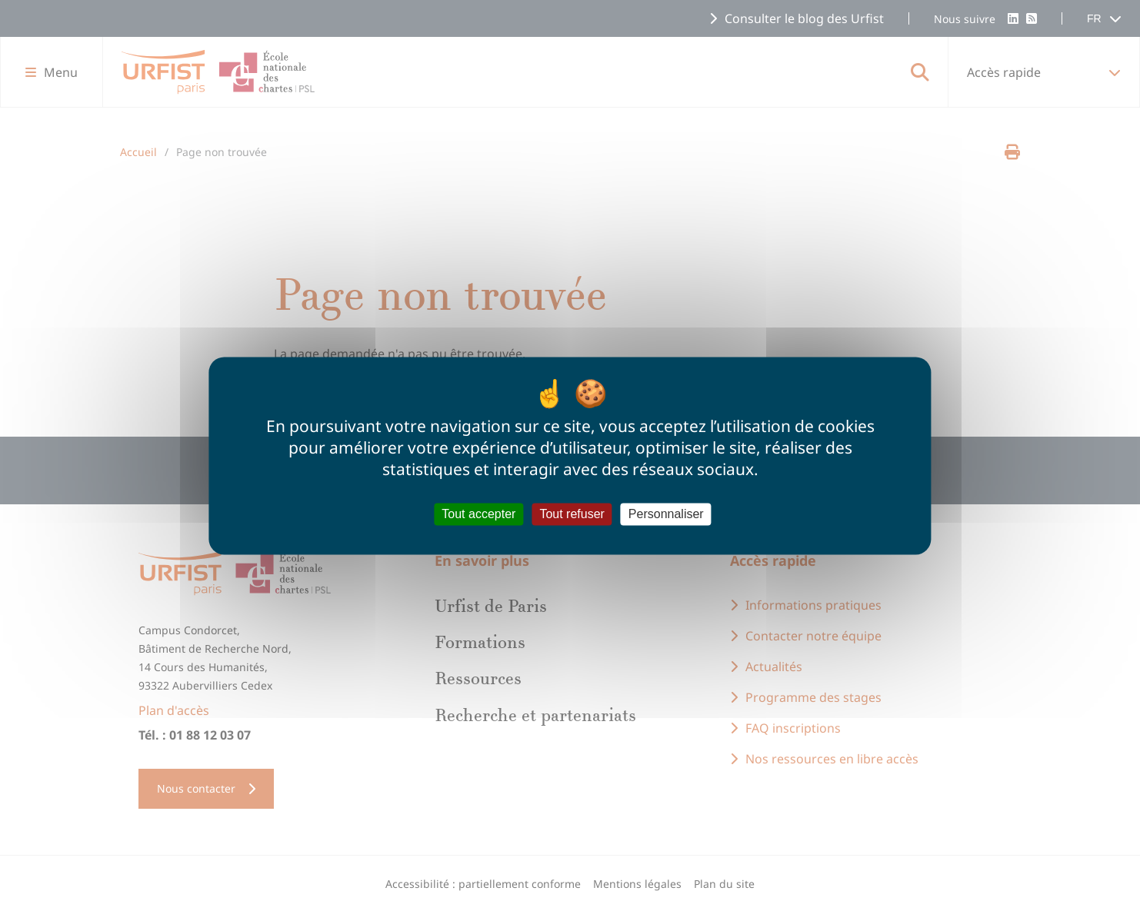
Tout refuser (571, 513)
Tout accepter (478, 513)
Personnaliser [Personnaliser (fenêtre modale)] (666, 513)
